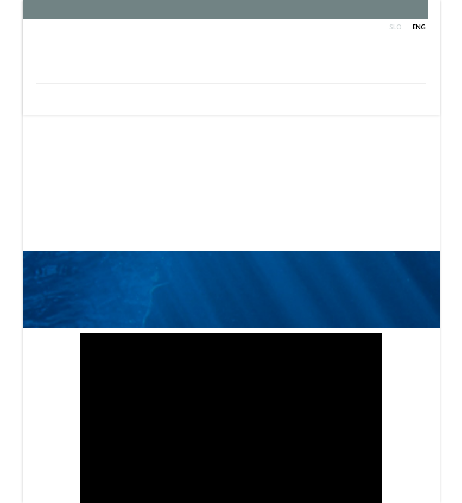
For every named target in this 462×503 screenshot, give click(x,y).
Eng (419, 26)
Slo (395, 26)
